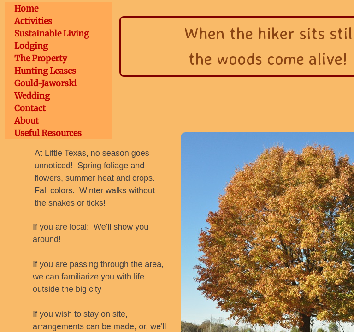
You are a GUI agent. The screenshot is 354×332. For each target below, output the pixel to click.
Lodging (31, 46)
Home (26, 8)
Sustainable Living (51, 33)
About (26, 120)
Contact (30, 108)
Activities (33, 21)
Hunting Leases (45, 70)
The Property (40, 58)
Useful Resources (48, 133)
